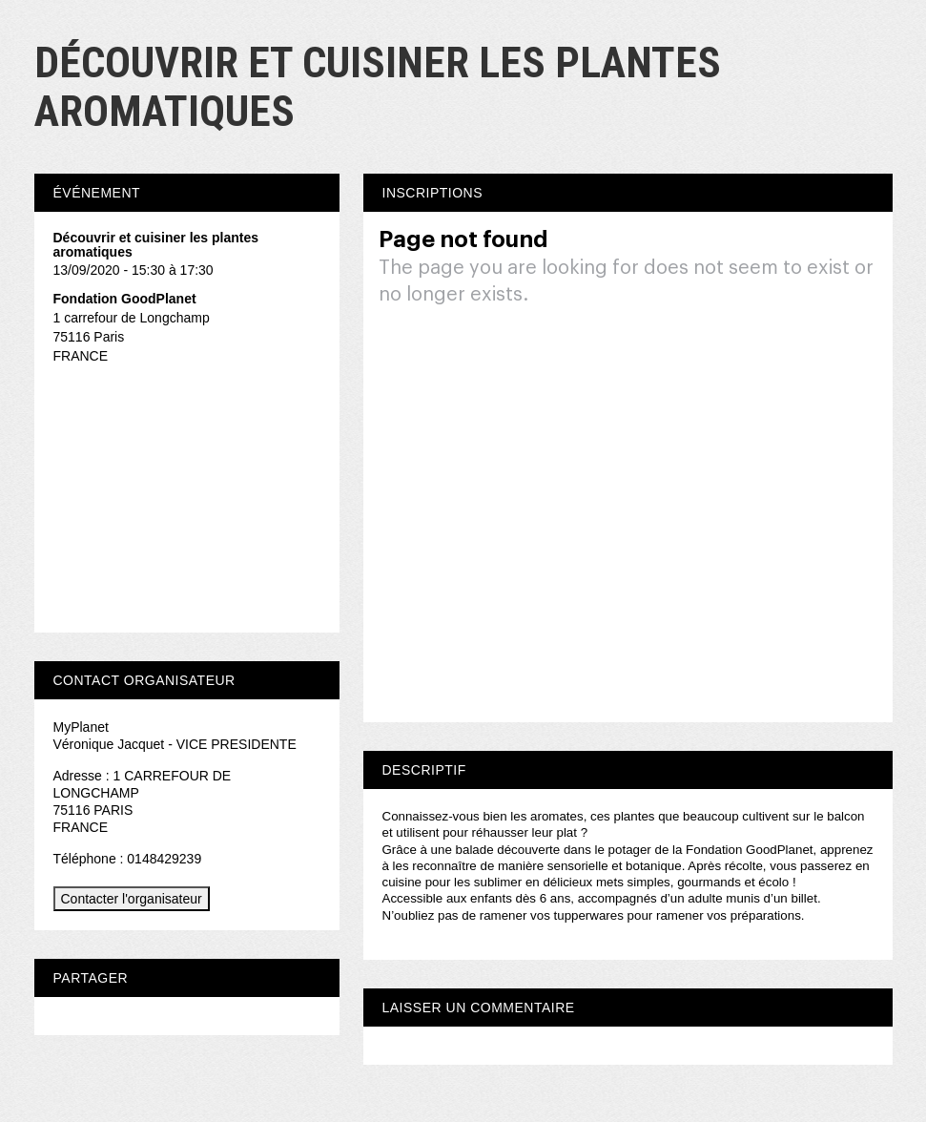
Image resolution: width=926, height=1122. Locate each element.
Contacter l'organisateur (131, 898)
